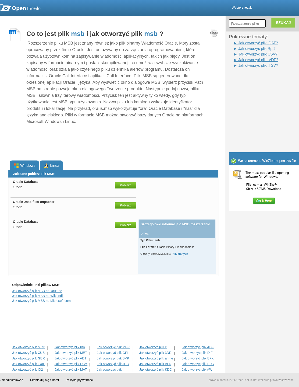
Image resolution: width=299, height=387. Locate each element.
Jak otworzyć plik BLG (198, 364)
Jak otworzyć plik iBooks (71, 347)
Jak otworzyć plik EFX (198, 358)
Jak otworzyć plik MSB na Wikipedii (37, 296)
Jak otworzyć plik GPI (112, 353)
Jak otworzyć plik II (110, 369)
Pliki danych (180, 253)
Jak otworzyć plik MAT (70, 369)
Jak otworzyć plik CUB (28, 353)
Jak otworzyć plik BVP (113, 358)
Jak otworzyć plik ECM (70, 364)
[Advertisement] (264, 121)
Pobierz (125, 185)
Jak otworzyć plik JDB (113, 364)
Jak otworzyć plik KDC (155, 369)
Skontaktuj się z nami (44, 380)
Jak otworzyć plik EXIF (28, 364)
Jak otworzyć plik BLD (155, 364)
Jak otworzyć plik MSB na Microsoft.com (41, 301)
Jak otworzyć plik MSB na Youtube (37, 291)
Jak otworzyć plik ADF (198, 347)
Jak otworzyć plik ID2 (27, 369)
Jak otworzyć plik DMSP (156, 347)
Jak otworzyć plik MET (70, 353)
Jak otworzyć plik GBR (28, 358)
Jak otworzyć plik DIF (197, 353)
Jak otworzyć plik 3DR (155, 353)
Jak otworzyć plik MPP (113, 347)
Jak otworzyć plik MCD (28, 347)
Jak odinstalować (11, 380)
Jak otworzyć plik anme (156, 358)
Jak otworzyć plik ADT (70, 358)
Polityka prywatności (79, 380)
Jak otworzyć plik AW (197, 369)
